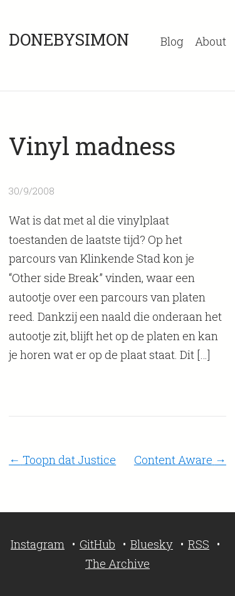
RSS (198, 544)
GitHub (97, 544)
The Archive (117, 563)
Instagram (38, 544)
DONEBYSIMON (69, 39)
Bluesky (151, 544)
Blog (172, 41)
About (210, 41)
